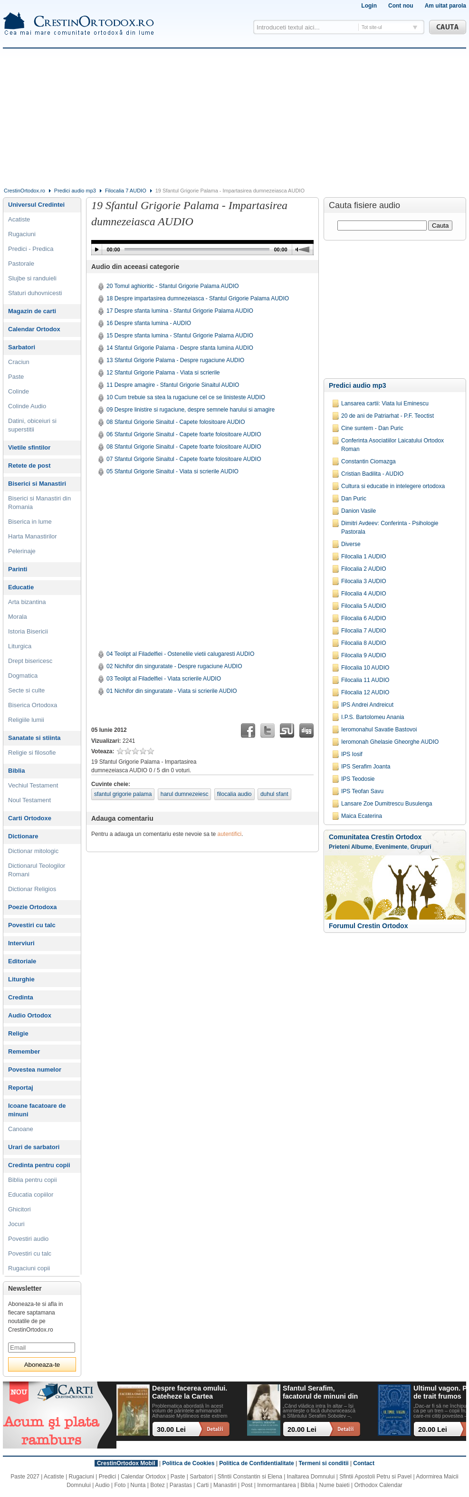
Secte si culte (26, 690)
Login (369, 5)
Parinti (17, 569)
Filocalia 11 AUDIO (365, 680)
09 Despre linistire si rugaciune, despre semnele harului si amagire (190, 409)
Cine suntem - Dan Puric (372, 428)
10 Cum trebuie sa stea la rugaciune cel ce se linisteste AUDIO (185, 397)
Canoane (20, 1128)
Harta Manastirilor (32, 536)
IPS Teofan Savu (362, 791)
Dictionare (23, 836)
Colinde (18, 391)
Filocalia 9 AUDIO (363, 655)
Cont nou (400, 5)
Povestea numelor (34, 1069)
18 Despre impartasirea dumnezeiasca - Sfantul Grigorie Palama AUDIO (197, 298)
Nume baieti (334, 1485)
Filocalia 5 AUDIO (363, 606)
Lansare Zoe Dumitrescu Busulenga (386, 803)
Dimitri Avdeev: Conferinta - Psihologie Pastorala (390, 527)
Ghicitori (19, 1209)
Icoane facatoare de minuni (37, 1110)
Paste (16, 376)
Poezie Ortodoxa (32, 907)
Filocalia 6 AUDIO (363, 618)
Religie (18, 1033)
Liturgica (19, 646)
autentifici (230, 834)
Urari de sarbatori (33, 1147)
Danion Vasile (358, 511)
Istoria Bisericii (28, 631)
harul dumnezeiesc (185, 794)
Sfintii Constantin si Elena (250, 1476)
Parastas (181, 1485)
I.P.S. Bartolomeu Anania (372, 717)
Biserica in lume (30, 521)
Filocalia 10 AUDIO (365, 667)
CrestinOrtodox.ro (24, 190)
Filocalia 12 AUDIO (365, 692)
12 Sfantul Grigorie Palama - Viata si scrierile (163, 372)
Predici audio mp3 (75, 190)
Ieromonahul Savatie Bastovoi (379, 729)
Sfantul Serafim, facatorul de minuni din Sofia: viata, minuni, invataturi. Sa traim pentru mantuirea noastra (320, 1392)
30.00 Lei (171, 1429)
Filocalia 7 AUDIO (125, 190)
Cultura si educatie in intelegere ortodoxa (393, 486)
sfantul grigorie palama (123, 794)
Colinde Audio (27, 406)
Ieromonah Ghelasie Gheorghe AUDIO (390, 742)
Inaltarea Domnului (311, 1476)
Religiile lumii (26, 719)
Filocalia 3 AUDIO (363, 581)
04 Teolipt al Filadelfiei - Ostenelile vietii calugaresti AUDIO (180, 654)
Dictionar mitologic (33, 850)
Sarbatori (21, 347)
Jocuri (16, 1224)
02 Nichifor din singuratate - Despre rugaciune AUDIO (174, 666)
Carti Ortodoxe (29, 818)
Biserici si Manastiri (37, 483)
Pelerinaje (22, 551)
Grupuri (421, 847)
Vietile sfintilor (29, 447)
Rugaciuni (22, 234)
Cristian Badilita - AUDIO (372, 473)
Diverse (351, 544)
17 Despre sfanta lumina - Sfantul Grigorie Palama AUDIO (179, 310)
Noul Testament (29, 800)
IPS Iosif (352, 754)
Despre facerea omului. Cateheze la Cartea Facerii (189, 1392)
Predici (107, 1476)
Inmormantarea (276, 1485)
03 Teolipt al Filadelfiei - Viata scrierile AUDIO (163, 678)
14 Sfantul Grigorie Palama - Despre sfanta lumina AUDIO (179, 348)
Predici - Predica (30, 248)
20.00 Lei (301, 1429)
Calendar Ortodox (34, 329)
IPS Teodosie (358, 779)
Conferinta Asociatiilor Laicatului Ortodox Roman (392, 444)
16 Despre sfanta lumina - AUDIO (148, 323)
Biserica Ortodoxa (32, 705)
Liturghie (21, 979)
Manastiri (225, 1485)
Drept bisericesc (30, 660)
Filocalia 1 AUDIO (363, 556)
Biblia (16, 770)
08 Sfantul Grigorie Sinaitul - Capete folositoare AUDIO (175, 422)
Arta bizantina (27, 601)
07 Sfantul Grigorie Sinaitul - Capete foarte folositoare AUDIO (183, 459)
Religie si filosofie (32, 752)
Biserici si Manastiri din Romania (39, 502)
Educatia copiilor (30, 1194)
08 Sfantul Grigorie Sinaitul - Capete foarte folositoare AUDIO (183, 446)
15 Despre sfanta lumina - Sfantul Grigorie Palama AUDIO (179, 335)
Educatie (21, 587)
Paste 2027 (24, 1476)
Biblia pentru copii (32, 1179)
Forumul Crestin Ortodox (368, 926)
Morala (17, 616)
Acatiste (19, 219)
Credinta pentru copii (39, 1165)
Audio (102, 1485)
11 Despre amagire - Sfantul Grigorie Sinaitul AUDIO (172, 385)
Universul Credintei (36, 204)
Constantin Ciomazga (368, 461)
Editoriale (22, 961)
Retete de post (29, 465)
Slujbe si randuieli (32, 278)
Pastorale (21, 263)
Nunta (137, 1485)
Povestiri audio (28, 1238)
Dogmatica (23, 675)
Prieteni (339, 847)
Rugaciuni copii (29, 1268)
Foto (120, 1485)
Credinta (20, 997)
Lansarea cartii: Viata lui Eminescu (385, 403)
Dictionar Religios (32, 888)
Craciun (18, 361)
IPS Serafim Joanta (365, 766)
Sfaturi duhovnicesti (35, 293)
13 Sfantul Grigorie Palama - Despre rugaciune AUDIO (175, 360)
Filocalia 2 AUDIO (363, 569)
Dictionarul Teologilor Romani (36, 870)
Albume (361, 847)
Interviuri (21, 943)
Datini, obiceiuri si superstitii (32, 425)
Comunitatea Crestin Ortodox (375, 837)
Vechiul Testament (33, 785)
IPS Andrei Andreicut (367, 704)
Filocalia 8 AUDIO (363, 643)
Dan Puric (353, 498)
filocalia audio (234, 794)
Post (246, 1485)
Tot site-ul (372, 27)
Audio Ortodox (29, 1015)
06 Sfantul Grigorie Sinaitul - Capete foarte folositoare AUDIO (183, 434)
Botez (157, 1485)
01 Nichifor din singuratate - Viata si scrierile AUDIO (171, 691)
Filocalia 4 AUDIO (363, 593)
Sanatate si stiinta (34, 737)
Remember (24, 1051)
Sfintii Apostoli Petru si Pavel (375, 1476)
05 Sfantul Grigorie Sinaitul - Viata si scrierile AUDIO (172, 471)
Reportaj (20, 1087)
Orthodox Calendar (378, 1485)
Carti (203, 1485)
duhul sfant (274, 794)
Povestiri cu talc (32, 925)
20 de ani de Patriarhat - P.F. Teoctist (387, 416)
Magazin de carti (32, 311)
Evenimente (391, 847)
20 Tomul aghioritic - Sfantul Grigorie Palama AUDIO (172, 286)
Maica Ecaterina (361, 816)
